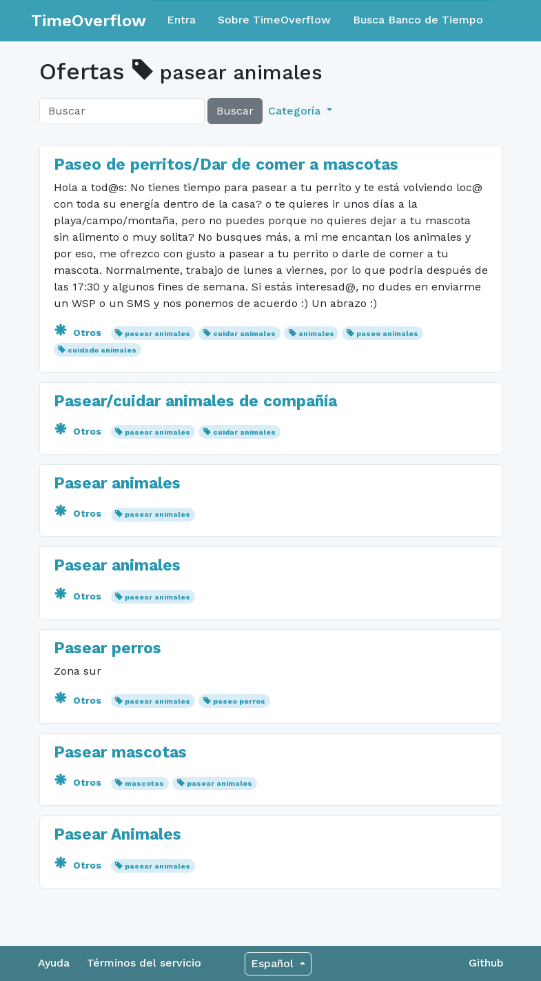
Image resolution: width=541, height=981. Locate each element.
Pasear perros (107, 648)
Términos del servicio (144, 962)
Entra (181, 19)
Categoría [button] (296, 110)
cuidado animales (102, 350)
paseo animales (387, 333)
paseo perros (239, 701)
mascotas (144, 783)
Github (486, 962)
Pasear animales (117, 483)
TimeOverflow (88, 20)
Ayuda (54, 962)
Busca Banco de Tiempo (418, 19)
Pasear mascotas (120, 752)
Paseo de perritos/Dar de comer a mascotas (226, 164)
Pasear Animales (117, 834)
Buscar (235, 110)
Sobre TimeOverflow (274, 19)
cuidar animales (244, 333)
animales (316, 333)
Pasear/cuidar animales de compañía (195, 401)
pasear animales (157, 333)
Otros (79, 332)
